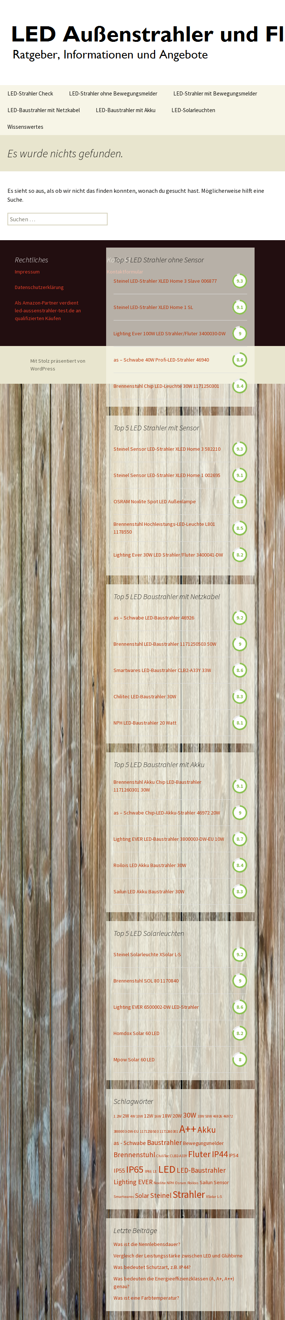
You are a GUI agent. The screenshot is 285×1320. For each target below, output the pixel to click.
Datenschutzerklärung (39, 287)
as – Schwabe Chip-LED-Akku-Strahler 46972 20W (167, 812)
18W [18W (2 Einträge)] (166, 1115)
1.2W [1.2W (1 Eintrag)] (117, 1116)
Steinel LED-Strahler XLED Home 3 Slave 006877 (165, 281)
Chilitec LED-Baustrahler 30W (145, 696)
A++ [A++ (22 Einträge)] (187, 1129)
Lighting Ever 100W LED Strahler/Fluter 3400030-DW (170, 333)
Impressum (27, 271)
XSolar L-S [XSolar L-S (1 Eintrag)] (214, 1196)
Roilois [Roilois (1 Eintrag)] (193, 1182)
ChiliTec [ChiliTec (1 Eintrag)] (162, 1155)
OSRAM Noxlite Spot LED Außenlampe (155, 501)
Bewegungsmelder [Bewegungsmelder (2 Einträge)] (203, 1143)
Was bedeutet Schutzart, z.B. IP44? (152, 1267)
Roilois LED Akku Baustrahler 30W (150, 865)
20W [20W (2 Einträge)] (177, 1115)
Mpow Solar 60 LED (134, 1059)
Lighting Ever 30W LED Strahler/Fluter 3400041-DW (168, 554)
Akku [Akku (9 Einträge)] (206, 1129)
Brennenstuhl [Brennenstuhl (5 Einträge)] (134, 1154)
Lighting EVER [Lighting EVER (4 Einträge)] (133, 1182)
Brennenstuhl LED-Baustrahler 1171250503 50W (165, 644)
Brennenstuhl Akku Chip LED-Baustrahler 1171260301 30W (158, 786)
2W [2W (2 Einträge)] (125, 1115)
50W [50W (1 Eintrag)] (208, 1116)
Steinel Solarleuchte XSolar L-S (147, 954)
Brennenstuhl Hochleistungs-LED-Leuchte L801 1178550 (164, 528)
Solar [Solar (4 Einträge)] (142, 1196)
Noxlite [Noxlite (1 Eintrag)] (160, 1182)
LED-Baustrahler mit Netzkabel (43, 110)
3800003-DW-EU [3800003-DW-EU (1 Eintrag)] (126, 1131)
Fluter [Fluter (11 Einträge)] (199, 1154)
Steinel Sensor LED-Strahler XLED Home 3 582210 (167, 449)
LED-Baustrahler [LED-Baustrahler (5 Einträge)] (201, 1170)
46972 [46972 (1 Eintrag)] (228, 1116)
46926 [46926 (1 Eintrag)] (217, 1116)
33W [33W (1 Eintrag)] (200, 1116)
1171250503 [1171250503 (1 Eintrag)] (149, 1131)
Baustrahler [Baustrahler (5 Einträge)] (164, 1142)
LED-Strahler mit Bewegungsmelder (215, 93)
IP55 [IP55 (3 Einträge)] (119, 1170)
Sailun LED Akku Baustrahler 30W (149, 891)
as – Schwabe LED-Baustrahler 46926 (154, 617)
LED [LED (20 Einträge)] (167, 1169)
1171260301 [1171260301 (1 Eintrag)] (169, 1131)
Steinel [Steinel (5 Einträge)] (160, 1195)
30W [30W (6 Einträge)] (189, 1115)
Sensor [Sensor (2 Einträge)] (221, 1182)
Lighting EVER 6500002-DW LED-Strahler (156, 1007)
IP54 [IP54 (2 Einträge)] (233, 1155)
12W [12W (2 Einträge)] (148, 1115)
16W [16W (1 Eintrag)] (157, 1116)
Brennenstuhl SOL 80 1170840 (146, 980)
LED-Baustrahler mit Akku (125, 110)
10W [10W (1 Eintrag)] (139, 1116)
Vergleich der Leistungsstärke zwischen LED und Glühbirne (178, 1255)
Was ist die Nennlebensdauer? (147, 1244)
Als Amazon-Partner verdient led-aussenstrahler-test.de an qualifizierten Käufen (48, 310)
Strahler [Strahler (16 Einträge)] (189, 1194)
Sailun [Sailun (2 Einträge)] (206, 1182)
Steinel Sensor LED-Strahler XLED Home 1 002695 (167, 475)
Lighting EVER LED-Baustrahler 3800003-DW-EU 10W (169, 839)
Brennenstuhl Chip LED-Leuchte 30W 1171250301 (166, 386)
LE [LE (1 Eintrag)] (155, 1171)
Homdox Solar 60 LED (137, 1033)
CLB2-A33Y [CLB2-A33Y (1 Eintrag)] (178, 1155)
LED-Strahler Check (30, 93)
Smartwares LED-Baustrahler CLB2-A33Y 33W (162, 670)
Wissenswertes (25, 126)
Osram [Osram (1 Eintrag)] (180, 1182)
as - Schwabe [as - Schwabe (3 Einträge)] (130, 1142)
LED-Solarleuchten (193, 110)
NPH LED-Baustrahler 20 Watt (145, 722)
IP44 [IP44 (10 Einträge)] (220, 1154)
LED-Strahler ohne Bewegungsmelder (113, 93)
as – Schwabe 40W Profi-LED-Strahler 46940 (161, 359)
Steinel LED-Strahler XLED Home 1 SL (153, 307)
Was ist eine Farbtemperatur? (146, 1297)
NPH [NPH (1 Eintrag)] (170, 1182)
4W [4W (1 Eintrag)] (132, 1116)
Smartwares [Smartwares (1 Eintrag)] (124, 1196)
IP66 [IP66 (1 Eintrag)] (148, 1171)
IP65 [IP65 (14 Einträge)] (135, 1169)
